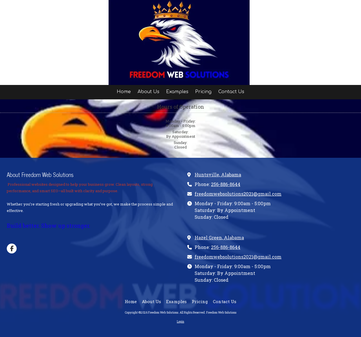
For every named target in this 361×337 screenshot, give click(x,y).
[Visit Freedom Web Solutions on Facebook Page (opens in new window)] (12, 248)
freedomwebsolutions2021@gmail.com (238, 194)
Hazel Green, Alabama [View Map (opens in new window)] (219, 237)
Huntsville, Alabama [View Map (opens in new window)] (218, 175)
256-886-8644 (225, 184)
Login (180, 321)
